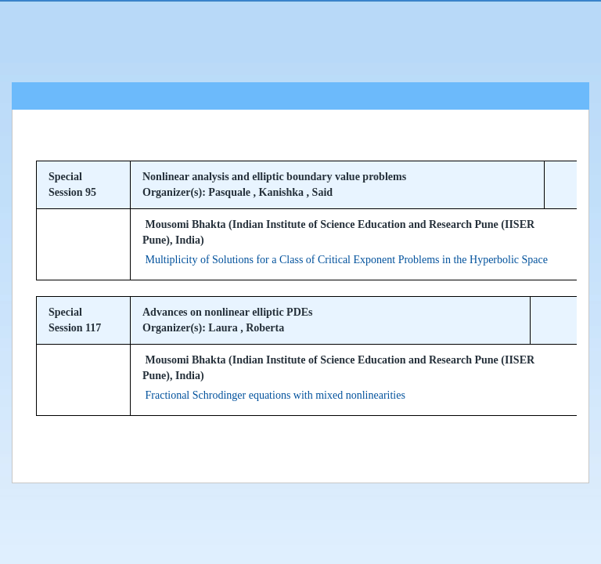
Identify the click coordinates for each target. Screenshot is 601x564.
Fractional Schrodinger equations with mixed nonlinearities (275, 395)
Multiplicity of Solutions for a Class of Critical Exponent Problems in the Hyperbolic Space (347, 260)
